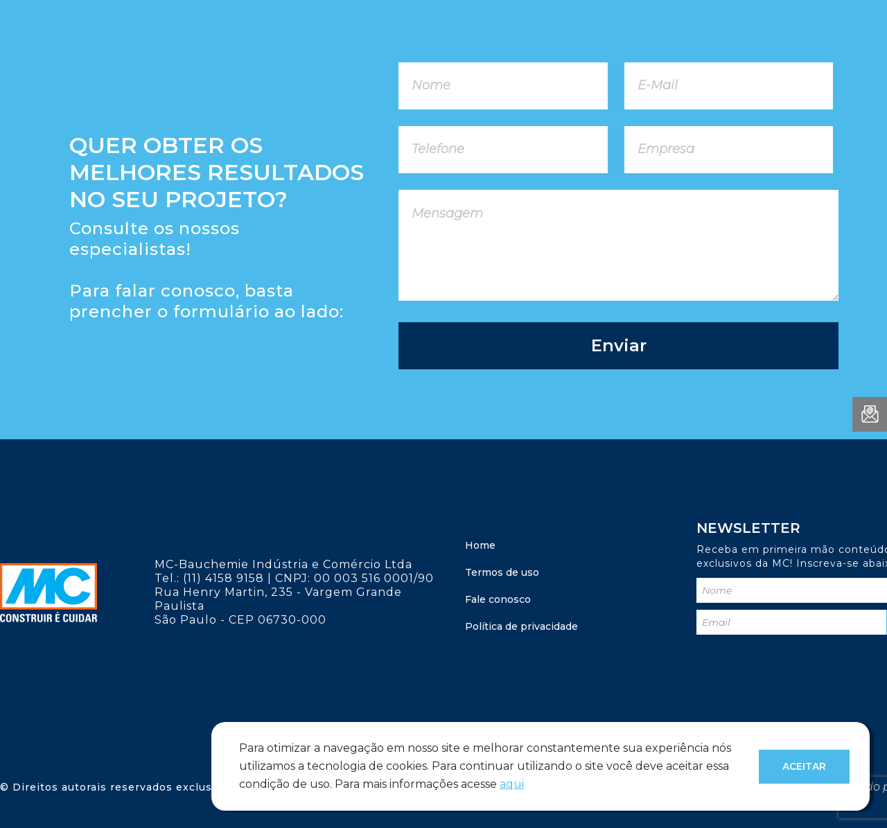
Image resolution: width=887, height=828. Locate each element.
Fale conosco (498, 599)
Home (480, 545)
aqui (512, 784)
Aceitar (804, 766)
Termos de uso (502, 572)
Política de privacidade (521, 626)
